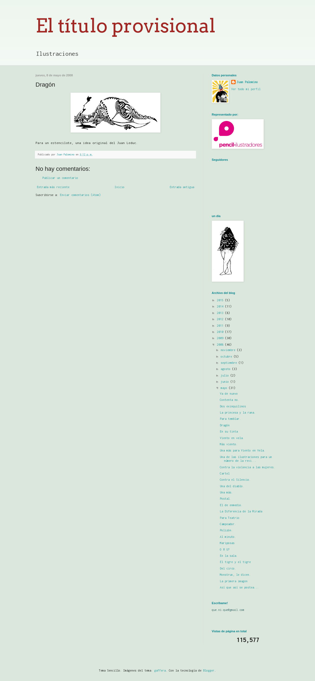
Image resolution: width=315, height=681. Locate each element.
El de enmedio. (231, 505)
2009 (221, 338)
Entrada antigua (182, 187)
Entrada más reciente (53, 187)
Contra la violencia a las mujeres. (247, 467)
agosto (226, 369)
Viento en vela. (232, 438)
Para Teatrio (229, 517)
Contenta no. (229, 399)
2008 (221, 344)
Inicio (119, 187)
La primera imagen (234, 581)
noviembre (229, 350)
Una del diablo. (232, 486)
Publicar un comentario (60, 177)
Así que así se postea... (239, 587)
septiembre (230, 362)
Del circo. (228, 568)
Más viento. (229, 444)
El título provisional (126, 25)
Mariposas (227, 543)
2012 (221, 319)
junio (225, 381)
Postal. (225, 498)
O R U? (225, 549)
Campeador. (228, 524)
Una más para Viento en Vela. (242, 450)
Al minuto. (228, 536)
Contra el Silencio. (235, 479)
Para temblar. (230, 418)
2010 (221, 331)
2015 (221, 300)
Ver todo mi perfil (246, 89)
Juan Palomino (247, 82)
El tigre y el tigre (235, 562)
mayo (225, 387)
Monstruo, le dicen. (235, 574)
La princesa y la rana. (238, 412)
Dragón (225, 425)
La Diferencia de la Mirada (241, 511)
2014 (221, 306)
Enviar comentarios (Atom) (80, 195)
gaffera (160, 670)
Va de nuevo (229, 393)
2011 (221, 325)
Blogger (208, 670)
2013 (221, 313)
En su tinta (229, 431)
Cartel (225, 473)
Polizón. (226, 530)
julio (225, 375)
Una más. (226, 492)
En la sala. (229, 555)
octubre (227, 356)
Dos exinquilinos (233, 406)
